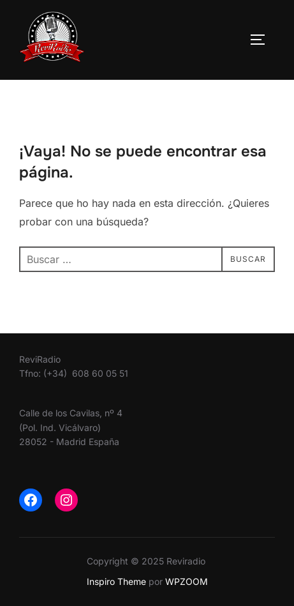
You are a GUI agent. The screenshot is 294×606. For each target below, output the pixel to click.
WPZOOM (186, 581)
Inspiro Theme (116, 581)
